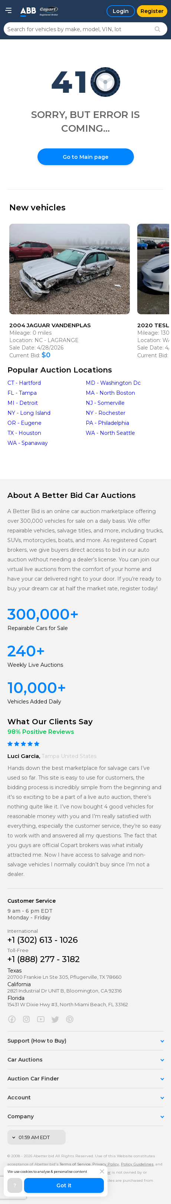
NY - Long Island (28, 413)
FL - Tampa (22, 393)
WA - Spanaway (27, 443)
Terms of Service (75, 1164)
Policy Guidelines (137, 1164)
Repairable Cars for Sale (37, 628)
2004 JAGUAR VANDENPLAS (50, 325)
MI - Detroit (22, 403)
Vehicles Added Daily (34, 701)
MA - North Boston (110, 393)
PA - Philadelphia (107, 423)
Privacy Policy (105, 1164)
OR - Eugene (24, 423)
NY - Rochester (105, 413)
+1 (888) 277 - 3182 (43, 959)
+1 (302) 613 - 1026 (42, 940)
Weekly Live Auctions (35, 665)
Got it (64, 1185)
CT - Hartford (24, 383)
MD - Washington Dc (113, 383)
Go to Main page (85, 157)
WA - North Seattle (110, 433)
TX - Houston (24, 433)
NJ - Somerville (105, 403)
